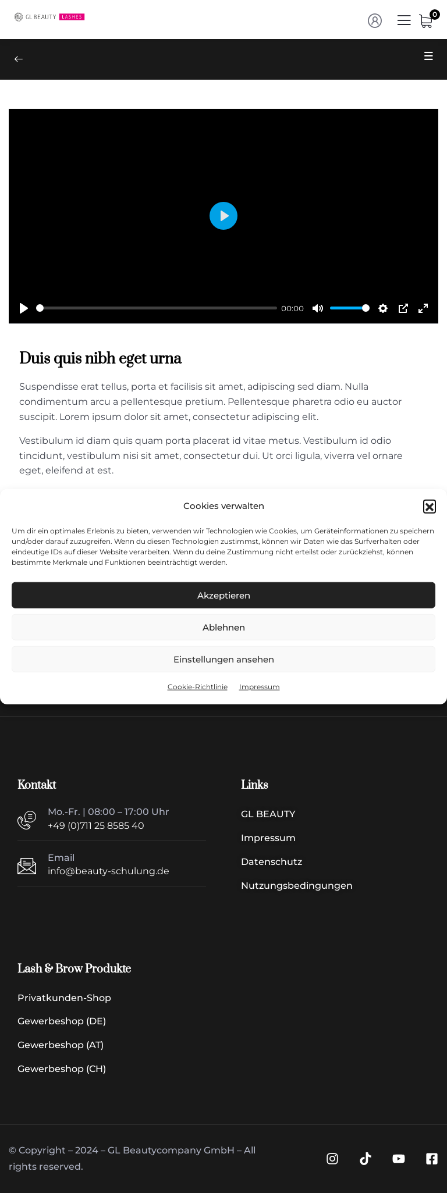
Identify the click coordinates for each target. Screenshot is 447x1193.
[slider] (156, 308)
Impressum (259, 686)
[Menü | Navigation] (404, 23)
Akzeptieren (223, 595)
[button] (429, 506)
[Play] (24, 308)
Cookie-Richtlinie (198, 686)
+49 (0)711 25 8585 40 (96, 825)
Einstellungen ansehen (223, 659)
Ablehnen (224, 627)
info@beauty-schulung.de (108, 871)
